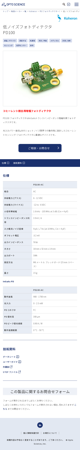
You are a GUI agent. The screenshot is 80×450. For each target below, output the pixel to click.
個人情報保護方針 (31, 433)
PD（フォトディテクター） (50, 11)
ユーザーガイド (12, 361)
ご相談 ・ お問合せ (39, 148)
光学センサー (21, 45)
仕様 (4, 162)
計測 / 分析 (67, 40)
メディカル (54, 40)
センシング (8, 45)
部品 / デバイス (10, 40)
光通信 (32, 40)
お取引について (50, 433)
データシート (11, 356)
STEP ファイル (12, 371)
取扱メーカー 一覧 (18, 11)
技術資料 (17, 162)
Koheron (33, 11)
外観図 (7, 366)
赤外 (31, 45)
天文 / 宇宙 (43, 40)
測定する (22, 40)
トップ (5, 11)
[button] (76, 4)
